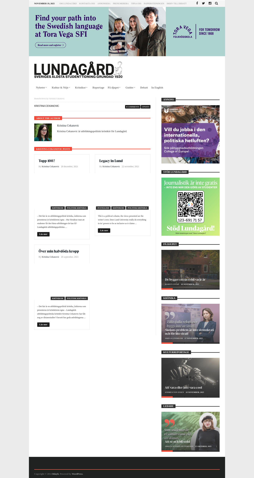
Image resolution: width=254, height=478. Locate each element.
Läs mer (43, 234)
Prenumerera (121, 3)
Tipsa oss (136, 3)
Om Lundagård (68, 3)
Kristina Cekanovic (68, 125)
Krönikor (57, 208)
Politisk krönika (76, 208)
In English (103, 208)
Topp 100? (47, 160)
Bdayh (55, 474)
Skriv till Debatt (177, 3)
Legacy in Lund (111, 160)
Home (36, 98)
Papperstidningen (154, 3)
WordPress (77, 474)
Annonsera (103, 3)
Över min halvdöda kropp (59, 251)
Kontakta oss (87, 3)
